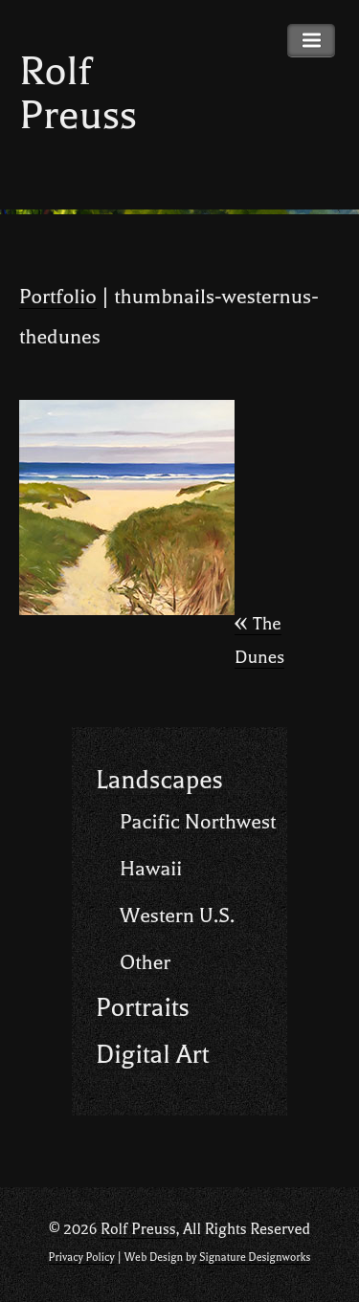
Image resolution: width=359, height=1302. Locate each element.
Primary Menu (311, 40)
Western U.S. (177, 915)
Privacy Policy (82, 1257)
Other (145, 962)
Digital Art (152, 1055)
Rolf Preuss (78, 93)
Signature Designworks (254, 1257)
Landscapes (159, 780)
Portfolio (58, 296)
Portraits (143, 1008)
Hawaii (151, 868)
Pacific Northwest (198, 821)
